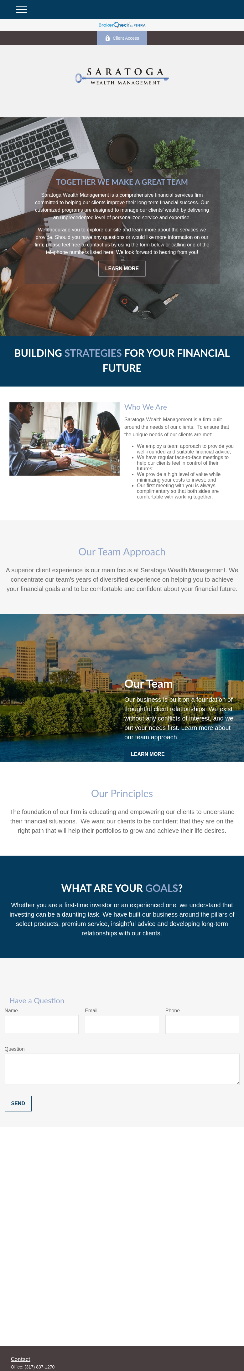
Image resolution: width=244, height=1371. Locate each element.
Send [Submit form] (18, 1103)
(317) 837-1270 (40, 1366)
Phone (172, 1010)
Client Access (122, 38)
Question (15, 1049)
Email (91, 1010)
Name (11, 1010)
